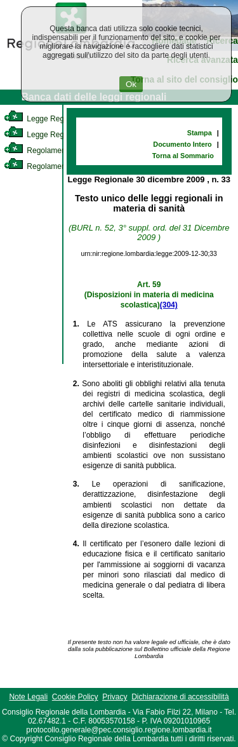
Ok (131, 84)
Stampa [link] (199, 133)
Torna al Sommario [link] (183, 155)
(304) (169, 304)
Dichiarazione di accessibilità (179, 696)
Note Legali (28, 696)
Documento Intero (182, 144)
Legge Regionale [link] (44, 118)
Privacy (114, 696)
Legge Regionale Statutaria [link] (61, 134)
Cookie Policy (75, 696)
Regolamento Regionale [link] (56, 166)
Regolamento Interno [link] (51, 150)
